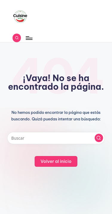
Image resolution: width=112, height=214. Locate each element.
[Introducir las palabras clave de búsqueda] (56, 138)
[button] (99, 138)
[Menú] (29, 38)
